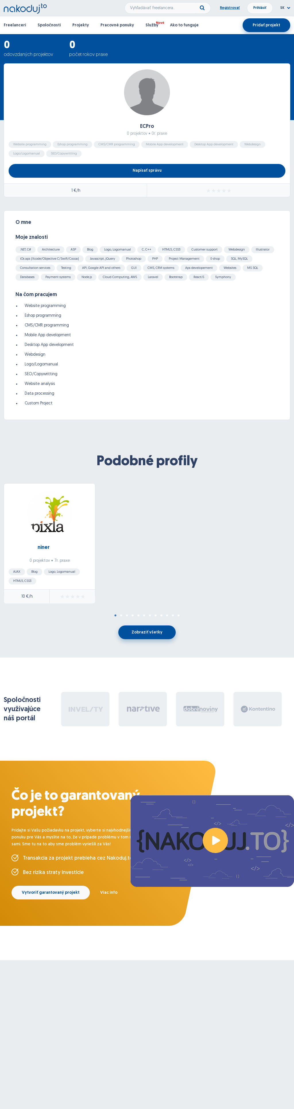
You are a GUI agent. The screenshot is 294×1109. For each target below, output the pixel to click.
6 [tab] (144, 616)
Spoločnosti (49, 25)
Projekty (80, 25)
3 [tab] (127, 616)
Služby (152, 25)
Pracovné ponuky (117, 25)
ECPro (147, 126)
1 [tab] (115, 616)
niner (44, 547)
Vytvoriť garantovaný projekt (51, 893)
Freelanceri (15, 25)
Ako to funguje (184, 25)
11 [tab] (173, 616)
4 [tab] (133, 616)
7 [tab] (150, 616)
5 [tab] (138, 616)
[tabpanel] (147, 545)
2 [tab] (121, 616)
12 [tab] (178, 616)
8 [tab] (155, 616)
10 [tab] (167, 616)
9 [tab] (161, 616)
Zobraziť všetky (147, 632)
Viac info (108, 893)
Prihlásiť (259, 8)
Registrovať (230, 8)
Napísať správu (147, 171)
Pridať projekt (266, 25)
